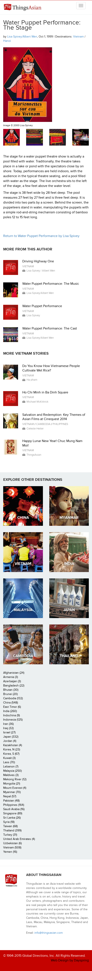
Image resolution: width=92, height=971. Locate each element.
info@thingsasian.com (48, 933)
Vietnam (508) (12, 847)
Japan (69, 610)
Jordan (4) (9, 741)
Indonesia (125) (13, 719)
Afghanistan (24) (13, 673)
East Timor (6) (12, 707)
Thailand (69, 656)
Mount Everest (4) (14, 788)
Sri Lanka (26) (12, 817)
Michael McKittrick (37, 401)
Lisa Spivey (33, 315)
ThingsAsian (22, 8)
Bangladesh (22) (13, 685)
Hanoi (7, 41)
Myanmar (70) (12, 792)
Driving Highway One (38, 261)
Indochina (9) (11, 715)
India (69, 563)
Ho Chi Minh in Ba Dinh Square (45, 392)
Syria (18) (8, 822)
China (23, 517)
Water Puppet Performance (42, 306)
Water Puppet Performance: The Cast (49, 328)
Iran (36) (8, 724)
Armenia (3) (10, 677)
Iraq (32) (8, 728)
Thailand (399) (12, 830)
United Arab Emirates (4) (19, 839)
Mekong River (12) (14, 779)
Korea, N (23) (11, 749)
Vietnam (78, 36)
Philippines (60, 424)
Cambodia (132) (13, 698)
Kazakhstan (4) (12, 745)
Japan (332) (10, 736)
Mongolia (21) (11, 783)
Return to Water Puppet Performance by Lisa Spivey (41, 236)
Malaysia (23, 610)
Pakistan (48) (11, 800)
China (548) (10, 702)
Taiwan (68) (10, 826)
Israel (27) (9, 732)
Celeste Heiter (35, 428)
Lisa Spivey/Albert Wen (22, 36)
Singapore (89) (12, 813)
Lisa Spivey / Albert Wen (41, 270)
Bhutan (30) (10, 690)
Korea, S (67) (11, 754)
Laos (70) (9, 762)
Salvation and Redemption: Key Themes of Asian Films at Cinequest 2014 (53, 417)
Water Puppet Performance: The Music (50, 284)
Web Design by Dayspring (70, 960)
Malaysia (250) (12, 771)
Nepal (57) (9, 796)
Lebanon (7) (10, 766)
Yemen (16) (10, 852)
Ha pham (32, 379)
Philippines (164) (13, 805)
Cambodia (43, 424)
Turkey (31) (10, 835)
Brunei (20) (10, 694)
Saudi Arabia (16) (13, 809)
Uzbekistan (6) (12, 843)
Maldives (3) (10, 775)
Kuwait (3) (9, 758)
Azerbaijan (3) (12, 681)
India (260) (10, 711)
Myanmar (69, 517)
